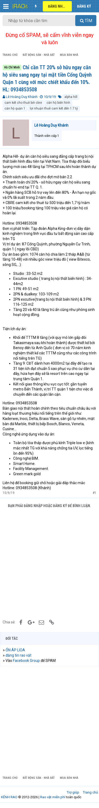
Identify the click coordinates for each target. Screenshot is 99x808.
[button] (6, 6)
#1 (94, 493)
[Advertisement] (49, 563)
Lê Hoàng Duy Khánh (21, 97)
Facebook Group (26, 660)
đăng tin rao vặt (18, 655)
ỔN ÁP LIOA (15, 650)
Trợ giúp (73, 792)
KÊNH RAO (9, 797)
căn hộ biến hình (58, 103)
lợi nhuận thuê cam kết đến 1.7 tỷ (54, 108)
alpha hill (70, 97)
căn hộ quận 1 (14, 108)
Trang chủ (90, 792)
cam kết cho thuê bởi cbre (23, 103)
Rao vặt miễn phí (52, 797)
